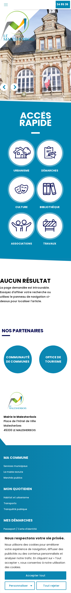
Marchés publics (13, 477)
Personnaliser (18, 586)
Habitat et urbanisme (16, 497)
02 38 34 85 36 (58, 4)
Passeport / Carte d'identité (20, 528)
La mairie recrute (13, 471)
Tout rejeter (51, 586)
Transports (10, 503)
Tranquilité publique (15, 509)
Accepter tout (35, 575)
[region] (35, 563)
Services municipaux (15, 466)
